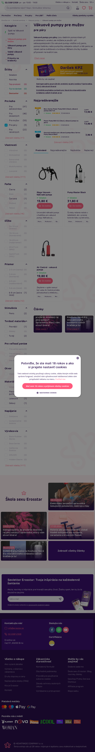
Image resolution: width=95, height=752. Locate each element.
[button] (47, 392)
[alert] (47, 376)
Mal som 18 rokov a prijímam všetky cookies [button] (47, 386)
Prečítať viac (60, 379)
